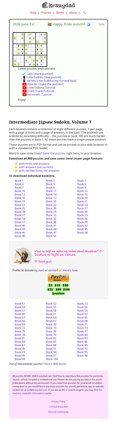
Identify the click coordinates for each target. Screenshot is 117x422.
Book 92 (82, 349)
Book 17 (51, 198)
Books (60, 13)
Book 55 (51, 307)
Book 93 (20, 352)
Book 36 (82, 219)
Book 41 (51, 226)
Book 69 (20, 324)
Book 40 (20, 226)
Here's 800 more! (55, 364)
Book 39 (82, 222)
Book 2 (50, 181)
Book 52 (51, 304)
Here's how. (70, 270)
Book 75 (20, 331)
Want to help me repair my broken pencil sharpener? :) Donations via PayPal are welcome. (68, 252)
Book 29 (51, 212)
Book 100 (52, 359)
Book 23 (51, 205)
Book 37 (20, 222)
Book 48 (82, 232)
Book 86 (82, 342)
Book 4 (19, 184)
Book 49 (20, 236)
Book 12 (82, 191)
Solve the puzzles (54, 153)
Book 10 (20, 191)
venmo (52, 270)
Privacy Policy (58, 401)
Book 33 (82, 215)
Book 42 (82, 226)
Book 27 (82, 208)
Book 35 (51, 219)
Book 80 (82, 335)
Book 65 (82, 317)
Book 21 (82, 201)
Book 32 (51, 215)
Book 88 (51, 345)
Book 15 (82, 194)
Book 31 (20, 215)
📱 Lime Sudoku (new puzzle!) (41, 77)
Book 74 (82, 328)
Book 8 (50, 187)
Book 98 (82, 355)
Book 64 (51, 317)
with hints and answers (34, 164)
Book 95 (82, 352)
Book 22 (20, 205)
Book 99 (20, 359)
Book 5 (50, 184)
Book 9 (81, 187)
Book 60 (20, 314)
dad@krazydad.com (37, 389)
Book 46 (20, 232)
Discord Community (58, 411)
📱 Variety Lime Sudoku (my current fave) (49, 81)
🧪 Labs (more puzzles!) (37, 74)
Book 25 (20, 208)
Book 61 (51, 314)
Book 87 (20, 345)
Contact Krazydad (58, 406)
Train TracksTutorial (40, 91)
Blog (33, 13)
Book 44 (51, 229)
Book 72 (20, 328)
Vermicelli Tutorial (39, 94)
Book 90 (20, 349)
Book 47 (51, 232)
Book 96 (20, 355)
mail (41, 270)
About (73, 13)
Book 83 (82, 338)
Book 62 (82, 314)
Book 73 (51, 328)
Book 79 (51, 335)
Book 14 (51, 194)
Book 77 (82, 331)
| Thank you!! (43, 261)
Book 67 (51, 321)
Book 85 (51, 342)
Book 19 (20, 201)
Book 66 (20, 321)
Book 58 (51, 310)
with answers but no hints (36, 167)
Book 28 (20, 212)
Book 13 (20, 194)
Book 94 (51, 352)
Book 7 (19, 187)
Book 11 (51, 191)
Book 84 (20, 342)
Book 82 (51, 338)
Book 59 (82, 310)
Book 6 (81, 184)
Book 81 (20, 338)
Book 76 (51, 331)
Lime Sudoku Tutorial (41, 87)
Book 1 (19, 181)
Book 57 (20, 310)
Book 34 (20, 219)
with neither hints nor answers (39, 171)
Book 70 (51, 324)
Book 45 (82, 229)
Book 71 (82, 324)
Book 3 (81, 181)
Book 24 (82, 205)
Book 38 (51, 222)
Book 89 (82, 345)
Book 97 (51, 355)
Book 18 (82, 198)
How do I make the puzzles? (45, 84)
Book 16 (20, 198)
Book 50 (51, 236)
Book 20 (51, 201)
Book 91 (51, 349)
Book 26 (51, 208)
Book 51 (20, 304)
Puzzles (46, 13)
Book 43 (20, 229)
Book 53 (82, 304)
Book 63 (20, 317)
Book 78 (20, 335)
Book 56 (82, 307)
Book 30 (82, 212)
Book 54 (20, 307)
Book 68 (82, 321)
